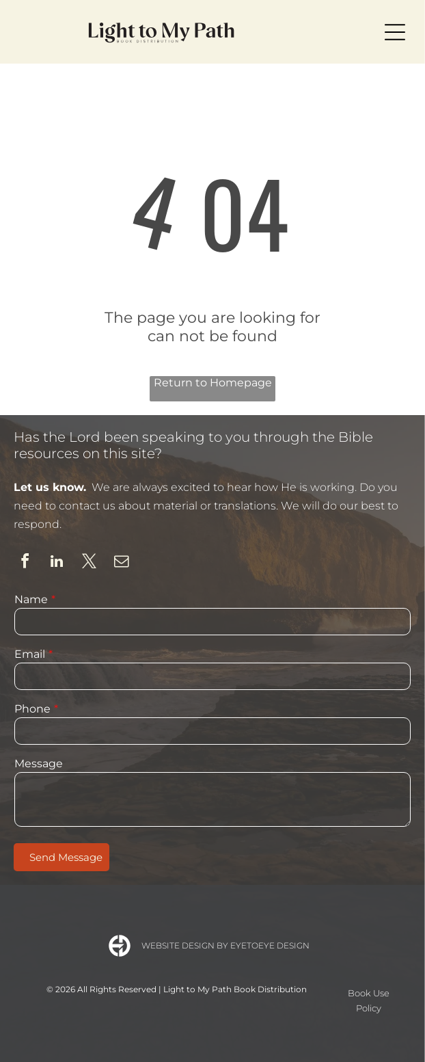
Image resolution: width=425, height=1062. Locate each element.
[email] (121, 563)
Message (38, 763)
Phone (32, 708)
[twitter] (89, 563)
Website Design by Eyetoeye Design (225, 945)
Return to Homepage (213, 382)
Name (31, 599)
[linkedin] (57, 563)
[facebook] (25, 563)
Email (29, 654)
